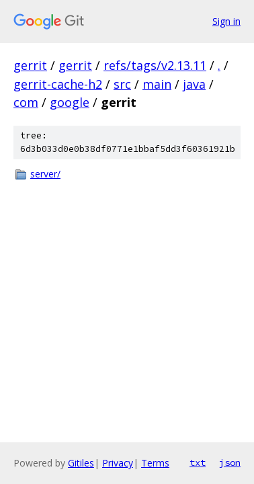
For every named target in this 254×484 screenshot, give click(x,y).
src (122, 84)
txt (197, 462)
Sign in (226, 21)
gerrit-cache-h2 (57, 84)
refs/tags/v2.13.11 (154, 65)
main (156, 84)
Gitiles (81, 462)
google (69, 102)
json (230, 462)
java (194, 84)
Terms (155, 462)
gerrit (30, 65)
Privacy (117, 462)
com (25, 102)
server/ (45, 173)
